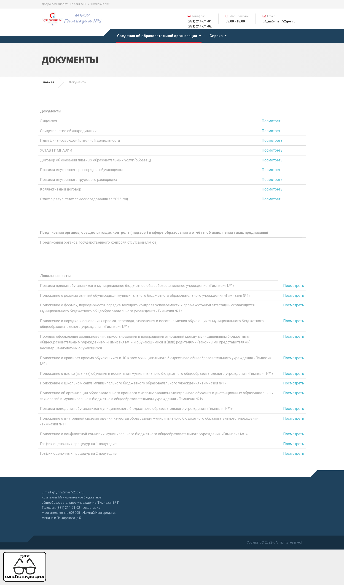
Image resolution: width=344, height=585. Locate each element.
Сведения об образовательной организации (157, 36)
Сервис (216, 36)
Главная (48, 82)
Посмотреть (272, 121)
